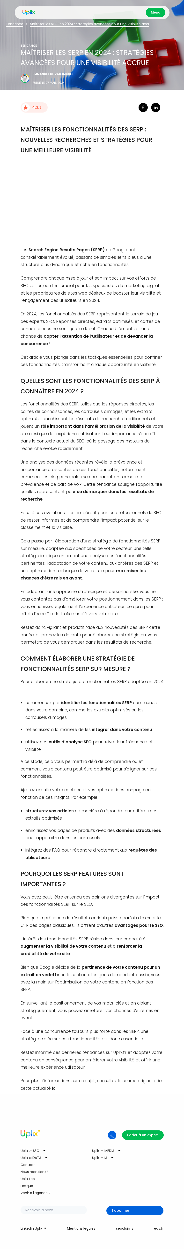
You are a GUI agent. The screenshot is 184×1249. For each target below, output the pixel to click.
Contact (28, 1164)
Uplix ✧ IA (99, 1157)
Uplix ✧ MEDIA (103, 1150)
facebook (143, 107)
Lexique (27, 1185)
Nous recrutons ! (34, 1171)
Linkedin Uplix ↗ (33, 1228)
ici (54, 1088)
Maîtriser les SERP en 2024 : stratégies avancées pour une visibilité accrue (92, 24)
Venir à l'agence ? (36, 1192)
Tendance (14, 24)
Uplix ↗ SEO (30, 1150)
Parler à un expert (143, 1135)
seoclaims (124, 1228)
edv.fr (159, 1228)
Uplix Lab (28, 1178)
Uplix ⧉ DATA (31, 1157)
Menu (155, 12)
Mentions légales (81, 1228)
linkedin (155, 107)
